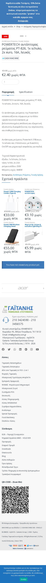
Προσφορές (6, 474)
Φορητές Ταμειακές (9, 406)
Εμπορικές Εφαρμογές (10, 413)
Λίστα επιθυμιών (8, 492)
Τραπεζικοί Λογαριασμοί (11, 506)
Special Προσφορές (9, 446)
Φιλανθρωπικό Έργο (10, 499)
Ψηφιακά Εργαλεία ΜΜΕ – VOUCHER (16, 470)
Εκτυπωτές (6, 427)
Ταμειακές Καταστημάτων (11, 395)
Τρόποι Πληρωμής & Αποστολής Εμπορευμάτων (21, 503)
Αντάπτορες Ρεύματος (10, 73)
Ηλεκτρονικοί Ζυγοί (9, 420)
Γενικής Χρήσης (23, 73)
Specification (26, 124)
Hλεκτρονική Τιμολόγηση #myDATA (16, 409)
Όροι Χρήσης (7, 495)
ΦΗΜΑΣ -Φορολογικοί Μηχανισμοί (16, 417)
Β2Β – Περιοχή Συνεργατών (13, 466)
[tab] (8, 125)
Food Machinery (8, 449)
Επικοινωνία (6, 484)
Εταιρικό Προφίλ (8, 477)
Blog (3, 488)
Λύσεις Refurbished (9, 435)
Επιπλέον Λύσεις (8, 453)
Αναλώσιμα (6, 442)
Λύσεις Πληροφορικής (10, 431)
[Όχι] (43, 574)
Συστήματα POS (8, 424)
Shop (18, 26)
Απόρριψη (23, 20)
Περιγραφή (8, 124)
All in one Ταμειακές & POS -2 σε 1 (15, 402)
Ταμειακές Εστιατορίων (11, 399)
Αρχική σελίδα (7, 26)
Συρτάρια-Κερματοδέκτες (11, 438)
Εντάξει (23, 579)
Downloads (6, 481)
